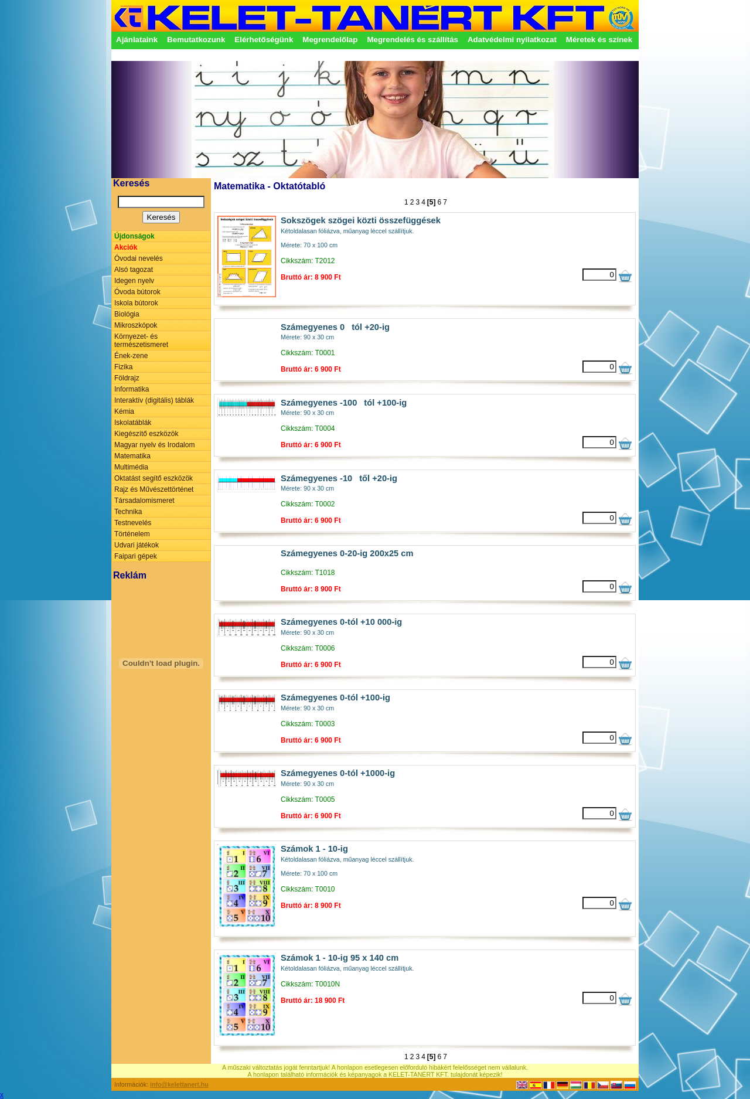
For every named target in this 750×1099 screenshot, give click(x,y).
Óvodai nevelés (138, 258)
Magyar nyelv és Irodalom (154, 445)
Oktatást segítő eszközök (153, 478)
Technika (128, 512)
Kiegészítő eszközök (146, 434)
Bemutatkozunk (196, 39)
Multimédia (131, 467)
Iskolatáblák (132, 422)
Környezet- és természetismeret (141, 340)
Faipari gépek (135, 556)
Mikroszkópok (135, 325)
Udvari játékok (136, 545)
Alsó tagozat (133, 270)
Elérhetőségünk (263, 39)
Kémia (124, 411)
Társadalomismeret (144, 500)
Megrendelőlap (329, 39)
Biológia (126, 314)
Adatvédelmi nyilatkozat (512, 39)
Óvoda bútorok (137, 292)
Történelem (132, 534)
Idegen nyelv (134, 281)
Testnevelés (132, 523)
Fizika (123, 367)
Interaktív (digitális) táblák (154, 400)
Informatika (131, 389)
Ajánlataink (137, 39)
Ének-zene (131, 356)
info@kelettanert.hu (179, 1084)
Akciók (125, 247)
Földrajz (126, 378)
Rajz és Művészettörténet (153, 489)
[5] (431, 202)
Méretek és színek (599, 39)
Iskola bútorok (136, 303)
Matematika (132, 456)
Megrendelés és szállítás (412, 39)
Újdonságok (134, 236)
